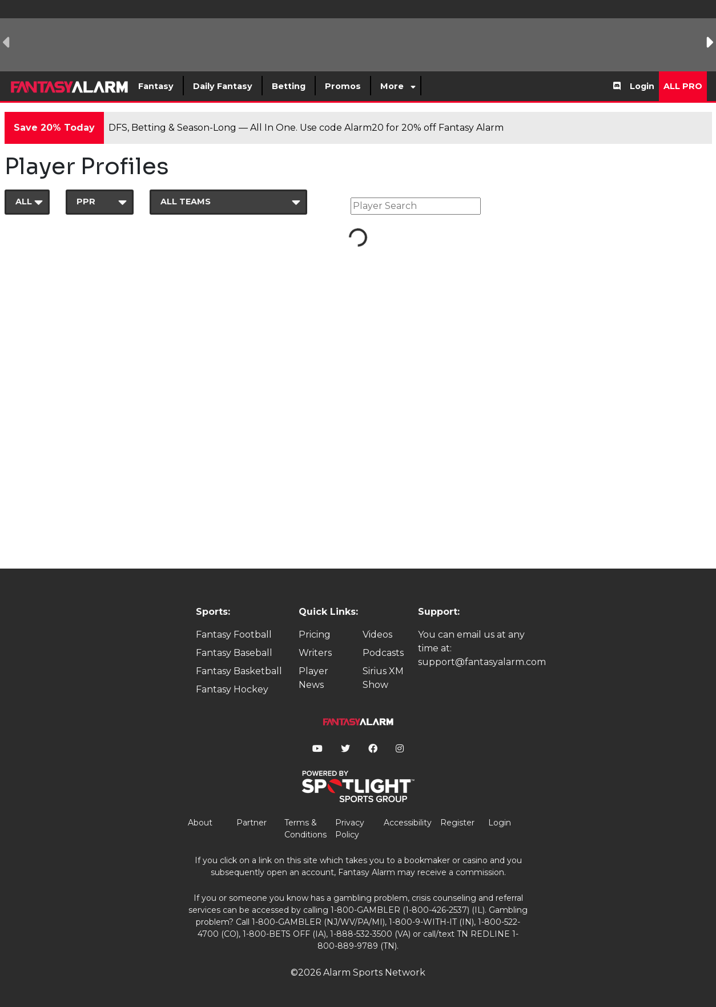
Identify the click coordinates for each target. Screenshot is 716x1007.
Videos (377, 634)
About (200, 822)
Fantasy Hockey (232, 689)
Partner (251, 822)
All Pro (682, 86)
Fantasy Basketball (239, 671)
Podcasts (383, 652)
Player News (313, 678)
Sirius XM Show (383, 678)
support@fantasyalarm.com (482, 661)
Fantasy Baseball (234, 652)
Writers (315, 652)
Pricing (315, 634)
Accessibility (408, 822)
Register (457, 822)
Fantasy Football (234, 634)
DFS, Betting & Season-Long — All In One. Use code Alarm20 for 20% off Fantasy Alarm (306, 127)
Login (642, 86)
